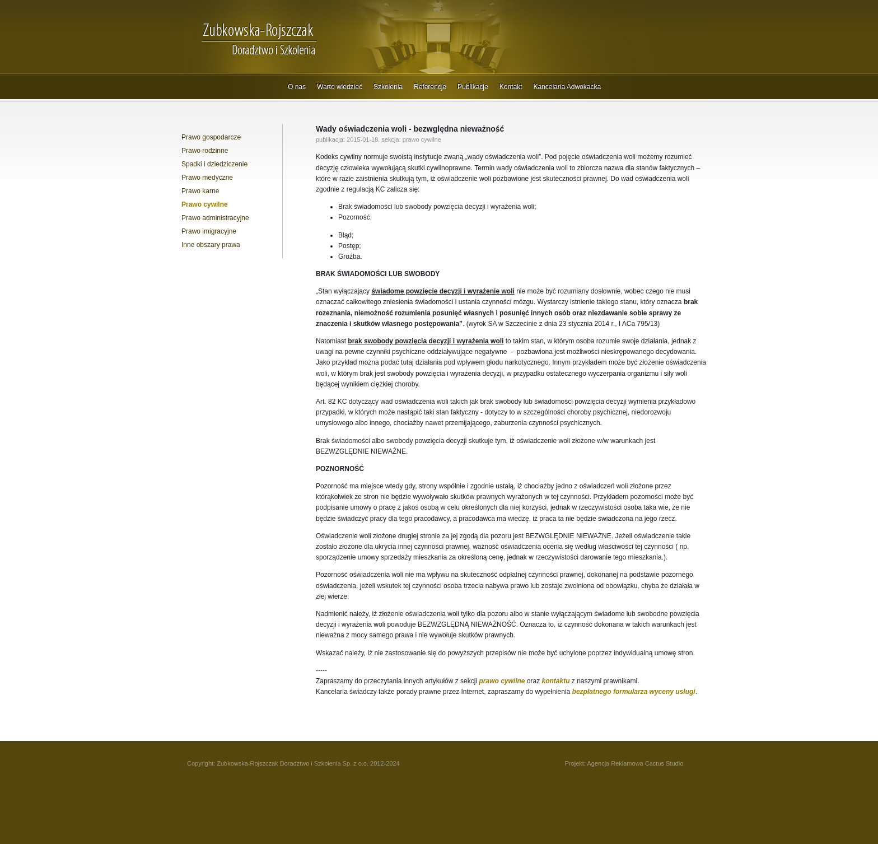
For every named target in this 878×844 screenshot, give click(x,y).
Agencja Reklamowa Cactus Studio (635, 763)
